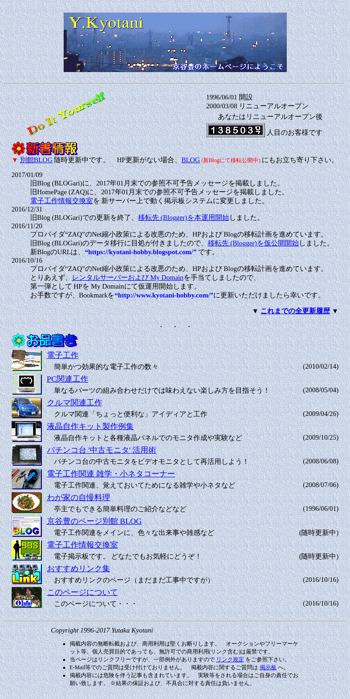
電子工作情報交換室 (61, 200)
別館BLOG (36, 160)
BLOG (190, 160)
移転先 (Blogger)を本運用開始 (183, 217)
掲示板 (268, 667)
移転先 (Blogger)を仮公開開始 (253, 243)
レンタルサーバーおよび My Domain (128, 277)
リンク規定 (230, 659)
